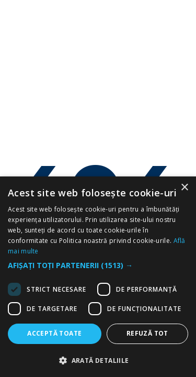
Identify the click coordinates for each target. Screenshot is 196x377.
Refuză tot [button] (147, 333)
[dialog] (98, 276)
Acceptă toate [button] (54, 333)
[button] (98, 265)
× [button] (184, 188)
